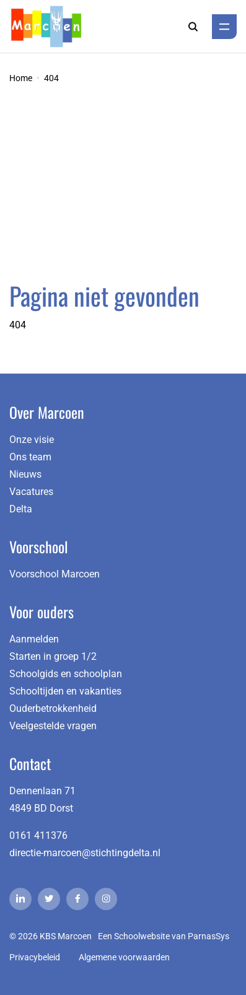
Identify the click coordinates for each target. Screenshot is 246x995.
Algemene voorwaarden (124, 957)
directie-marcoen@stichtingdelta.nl (84, 853)
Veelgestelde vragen (53, 726)
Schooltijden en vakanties (65, 691)
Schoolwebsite (142, 936)
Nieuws (25, 474)
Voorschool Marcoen (54, 574)
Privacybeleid (34, 957)
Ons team (30, 457)
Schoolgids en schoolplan (65, 674)
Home (20, 78)
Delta (20, 509)
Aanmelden (34, 639)
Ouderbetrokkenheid (53, 708)
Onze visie (31, 439)
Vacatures (31, 492)
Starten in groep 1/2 (53, 656)
